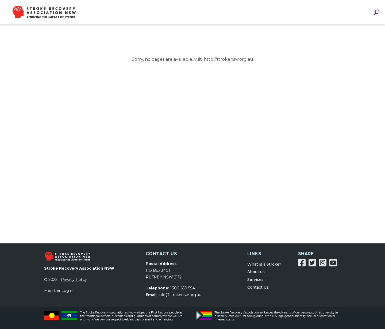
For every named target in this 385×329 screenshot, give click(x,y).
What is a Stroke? (264, 264)
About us (256, 271)
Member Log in (58, 290)
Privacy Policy (74, 279)
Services (255, 279)
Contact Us (258, 287)
